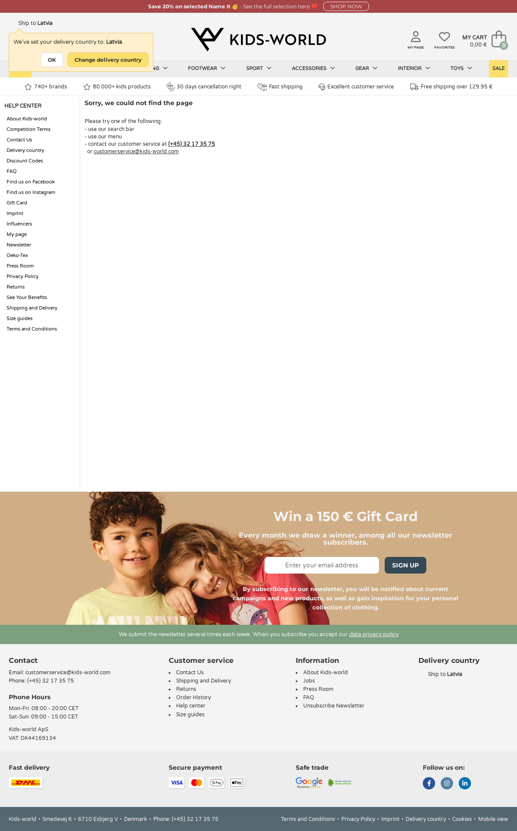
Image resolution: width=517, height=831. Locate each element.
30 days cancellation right (203, 86)
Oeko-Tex (17, 255)
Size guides (19, 318)
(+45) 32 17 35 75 (191, 144)
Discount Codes (25, 161)
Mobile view (493, 819)
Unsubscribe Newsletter (334, 706)
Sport (259, 68)
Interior (414, 68)
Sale (498, 68)
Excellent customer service (356, 87)
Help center (190, 706)
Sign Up (405, 565)
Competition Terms (28, 129)
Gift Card (17, 203)
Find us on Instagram (31, 192)
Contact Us (19, 140)
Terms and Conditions (32, 329)
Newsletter (19, 245)
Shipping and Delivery (32, 308)
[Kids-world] (258, 40)
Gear (366, 68)
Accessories (313, 68)
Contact (23, 660)
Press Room (20, 266)
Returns (16, 287)
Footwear (207, 68)
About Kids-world (27, 119)
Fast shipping (280, 87)
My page (17, 234)
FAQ (12, 171)
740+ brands (46, 87)
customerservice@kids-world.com (136, 151)
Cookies (462, 819)
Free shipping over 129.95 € (451, 87)
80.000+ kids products (117, 87)
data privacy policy (374, 634)
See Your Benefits (27, 297)
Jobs (309, 681)
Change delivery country (108, 59)
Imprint (15, 213)
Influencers (19, 224)
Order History (193, 697)
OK (52, 59)
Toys (461, 68)
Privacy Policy (23, 276)
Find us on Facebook (31, 182)
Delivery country (25, 150)
